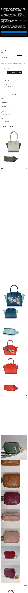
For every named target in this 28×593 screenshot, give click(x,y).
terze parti (20, 13)
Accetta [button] (20, 31)
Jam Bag (3, 585)
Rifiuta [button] (7, 31)
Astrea (2, 168)
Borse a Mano (10, 86)
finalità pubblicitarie (4, 19)
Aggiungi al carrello (16, 72)
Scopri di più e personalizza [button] (14, 34)
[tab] (14, 94)
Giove (2, 395)
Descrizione (14, 94)
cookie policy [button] (18, 11)
